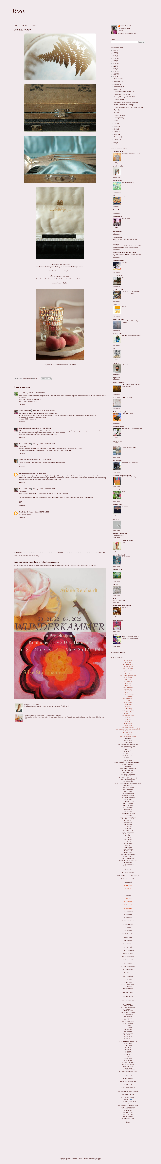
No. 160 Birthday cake (128, 1020)
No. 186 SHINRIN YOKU (128, 1070)
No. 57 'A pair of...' (127, 764)
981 (123, 277)
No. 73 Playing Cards (128, 795)
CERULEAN (117, 304)
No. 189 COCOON (128, 1078)
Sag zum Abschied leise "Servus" (131, 335)
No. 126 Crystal (128, 918)
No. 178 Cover (128, 1055)
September (117, 87)
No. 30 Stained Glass (128, 716)
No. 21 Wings (126, 698)
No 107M (128, 860)
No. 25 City (128, 706)
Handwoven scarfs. (118, 535)
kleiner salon (117, 490)
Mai (115, 129)
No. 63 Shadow (128, 776)
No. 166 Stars (128, 1031)
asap (123, 491)
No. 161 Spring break (128, 1021)
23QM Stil (116, 244)
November (117, 81)
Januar (116, 139)
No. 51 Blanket (128, 752)
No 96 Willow (128, 839)
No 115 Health (128, 882)
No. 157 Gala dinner (128, 1014)
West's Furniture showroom (130, 462)
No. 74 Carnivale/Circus (128, 797)
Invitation (116, 112)
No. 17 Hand (128, 691)
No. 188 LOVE (128, 1075)
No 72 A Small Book (128, 793)
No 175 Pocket (128, 1049)
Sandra (21, 473)
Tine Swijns (22, 512)
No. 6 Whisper (128, 670)
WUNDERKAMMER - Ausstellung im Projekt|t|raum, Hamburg (36, 562)
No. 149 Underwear (128, 988)
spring (124, 306)
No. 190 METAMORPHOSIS (128, 1081)
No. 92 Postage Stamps (128, 832)
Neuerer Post (18, 552)
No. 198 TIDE (128, 1103)
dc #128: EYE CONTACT (31, 704)
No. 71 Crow (128, 791)
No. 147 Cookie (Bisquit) (128, 984)
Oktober (117, 84)
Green (116, 120)
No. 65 (123, 779)
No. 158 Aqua (128, 1016)
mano (21, 393)
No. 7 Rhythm (128, 672)
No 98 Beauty (128, 843)
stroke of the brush (119, 555)
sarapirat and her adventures (122, 605)
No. (132, 698)
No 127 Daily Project (128, 921)
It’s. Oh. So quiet (117, 441)
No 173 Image (128, 1045)
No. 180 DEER (128, 1058)
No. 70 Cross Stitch (128, 789)
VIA (114, 348)
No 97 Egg (128, 841)
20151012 (125, 506)
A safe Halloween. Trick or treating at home (125, 239)
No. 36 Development (128, 727)
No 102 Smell (128, 851)
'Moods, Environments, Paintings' (124, 105)
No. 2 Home (128, 662)
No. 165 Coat (128, 1029)
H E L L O (125, 364)
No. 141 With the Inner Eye (128, 966)
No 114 (123, 879)
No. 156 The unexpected (128, 1012)
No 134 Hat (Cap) (128, 944)
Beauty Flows (117, 180)
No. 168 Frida (128, 1035)
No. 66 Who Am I (128, 781)
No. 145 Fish (128, 979)
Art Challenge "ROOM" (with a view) (132, 428)
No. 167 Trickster (128, 1033)
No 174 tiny (128, 1047)
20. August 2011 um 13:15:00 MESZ (44, 444)
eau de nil (116, 519)
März (116, 134)
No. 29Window (128, 714)
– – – (114, 211)
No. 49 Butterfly (128, 748)
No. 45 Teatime (128, 740)
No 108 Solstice (128, 862)
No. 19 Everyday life (128, 695)
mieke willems (117, 216)
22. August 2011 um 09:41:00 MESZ (35, 473)
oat (114, 195)
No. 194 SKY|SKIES (128, 1094)
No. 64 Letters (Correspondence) (128, 778)
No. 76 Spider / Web (128, 801)
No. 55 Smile (128, 760)
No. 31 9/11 (128, 717)
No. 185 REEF (128, 1068)
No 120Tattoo (128, 898)
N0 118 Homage (128, 892)
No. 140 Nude (128, 963)
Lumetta (115, 584)
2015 (114, 66)
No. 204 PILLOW (128, 1114)
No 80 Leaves (128, 809)
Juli (115, 124)
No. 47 (120, 744)
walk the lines (117, 504)
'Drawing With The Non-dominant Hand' (130, 783)
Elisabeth (71, 364)
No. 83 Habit (128, 815)
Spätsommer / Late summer (122, 94)
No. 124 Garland (128, 911)
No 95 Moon (128, 838)
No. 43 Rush (132, 736)
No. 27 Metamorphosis (128, 710)
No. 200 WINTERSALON (128, 1107)
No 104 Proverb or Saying (128, 854)
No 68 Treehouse (128, 785)
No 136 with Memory (128, 950)
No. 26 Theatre (128, 708)
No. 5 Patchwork (128, 668)
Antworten (22, 404)
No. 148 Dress (128, 986)
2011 (114, 76)
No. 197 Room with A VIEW (128, 1101)
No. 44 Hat (128, 738)
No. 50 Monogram (128, 750)
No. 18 (127, 693)
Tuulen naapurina (118, 383)
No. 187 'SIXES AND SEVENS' (128, 1072)
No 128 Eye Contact (128, 924)
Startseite (60, 552)
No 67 (117, 783)
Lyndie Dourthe (118, 166)
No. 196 (128, 1099)
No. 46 (126, 742)
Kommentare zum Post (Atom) (30, 556)
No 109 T (125, 864)
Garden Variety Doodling (129, 477)
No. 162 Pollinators (128, 1023)
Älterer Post (101, 552)
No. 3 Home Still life (128, 664)
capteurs (115, 232)
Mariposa (124, 197)
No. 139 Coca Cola (128, 960)
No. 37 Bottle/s (120, 729)
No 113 (119, 875)
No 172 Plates (128, 1043)
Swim (130, 799)
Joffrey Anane (126, 218)
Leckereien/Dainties (120, 115)
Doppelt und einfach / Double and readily (126, 102)
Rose (18, 10)
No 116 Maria (128, 885)
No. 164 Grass (128, 1027)
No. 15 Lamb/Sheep (128, 687)
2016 (114, 63)
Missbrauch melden (118, 652)
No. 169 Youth (128, 1037)
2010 (114, 143)
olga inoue (116, 378)
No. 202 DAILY (128, 1111)
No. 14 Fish (128, 685)
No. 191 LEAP (128, 1085)
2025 (114, 50)
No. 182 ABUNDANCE (128, 1062)
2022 (114, 55)
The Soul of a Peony (119, 600)
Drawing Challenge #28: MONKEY (124, 97)
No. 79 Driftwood (128, 807)
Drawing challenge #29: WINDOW (124, 91)
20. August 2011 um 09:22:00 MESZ (40, 428)
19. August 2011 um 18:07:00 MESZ (34, 393)
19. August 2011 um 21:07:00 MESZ (44, 410)
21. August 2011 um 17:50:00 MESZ (40, 459)
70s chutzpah (117, 460)
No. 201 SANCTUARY (128, 1109)
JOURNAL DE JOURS (120, 534)
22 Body (128, 700)
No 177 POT (128, 1053)
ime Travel (130, 864)
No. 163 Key (128, 1025)
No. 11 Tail (128, 679)
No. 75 (126, 799)
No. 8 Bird (128, 674)
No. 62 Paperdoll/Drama (128, 774)
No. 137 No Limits (128, 953)
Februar (116, 137)
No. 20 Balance (128, 696)
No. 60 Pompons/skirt (128, 770)
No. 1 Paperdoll (128, 660)
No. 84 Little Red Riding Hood (128, 817)
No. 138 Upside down (128, 957)
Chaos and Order (130, 879)
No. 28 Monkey (128, 712)
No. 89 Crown (128, 826)
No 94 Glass (128, 836)
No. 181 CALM (128, 1060)
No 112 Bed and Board (128, 872)
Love (130, 693)
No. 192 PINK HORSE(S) (128, 1088)
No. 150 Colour (128, 992)
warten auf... (125, 622)
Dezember (117, 79)
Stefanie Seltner (118, 334)
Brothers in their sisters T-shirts (131, 153)
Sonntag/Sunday (119, 118)
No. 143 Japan (128, 973)
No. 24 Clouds (128, 704)
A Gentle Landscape (128, 182)
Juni (115, 126)
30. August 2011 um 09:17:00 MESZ (38, 512)
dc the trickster (126, 556)
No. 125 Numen (128, 914)
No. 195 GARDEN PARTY (128, 1097)
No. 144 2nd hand (128, 976)
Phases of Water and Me (129, 447)
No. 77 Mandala (128, 803)
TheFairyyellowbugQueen (121, 412)
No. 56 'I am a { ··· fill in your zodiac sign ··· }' (128, 762)
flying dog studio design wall (122, 475)
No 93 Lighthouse (128, 834)
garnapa (115, 635)
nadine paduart (24, 459)
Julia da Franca (24, 428)
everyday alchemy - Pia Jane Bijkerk (124, 252)
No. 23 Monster (128, 702)
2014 (114, 69)
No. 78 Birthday (128, 805)
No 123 (128, 908)
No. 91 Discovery (128, 830)
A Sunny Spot (117, 570)
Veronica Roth (117, 237)
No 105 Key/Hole (128, 856)
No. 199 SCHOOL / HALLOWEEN (128, 1105)
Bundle (130, 742)
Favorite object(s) (130, 779)
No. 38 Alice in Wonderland (132, 729)
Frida (123, 542)
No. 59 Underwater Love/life (128, 768)
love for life (125, 607)
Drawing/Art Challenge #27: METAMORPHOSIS (128, 107)
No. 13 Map (128, 683)
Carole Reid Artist (118, 319)
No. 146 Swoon (128, 982)
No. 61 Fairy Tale (128, 772)
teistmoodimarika (118, 261)
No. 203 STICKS (128, 1112)
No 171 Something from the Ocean (128, 1041)
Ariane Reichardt (24, 410)
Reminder (117, 110)
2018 (114, 58)
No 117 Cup (128, 888)
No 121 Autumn (128, 901)
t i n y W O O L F (118, 275)
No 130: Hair (127, 930)
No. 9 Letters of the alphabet (128, 676)
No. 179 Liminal (128, 1057)
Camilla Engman (118, 151)
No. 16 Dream (128, 689)
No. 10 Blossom (128, 677)
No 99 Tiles (128, 845)
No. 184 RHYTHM (128, 1066)
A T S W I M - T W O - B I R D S (122, 397)
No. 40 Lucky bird (128, 733)
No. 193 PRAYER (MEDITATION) (128, 1091)
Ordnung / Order (119, 99)
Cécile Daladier (118, 231)
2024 (114, 53)
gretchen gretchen (119, 290)
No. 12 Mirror (128, 681)
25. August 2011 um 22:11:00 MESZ (44, 489)
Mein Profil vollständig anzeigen (127, 33)
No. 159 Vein (127, 1018)
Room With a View (127, 413)
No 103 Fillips (128, 853)
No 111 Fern (128, 869)
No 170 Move (128, 1039)
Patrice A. (116, 363)
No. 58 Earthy (128, 766)
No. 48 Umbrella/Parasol (128, 746)
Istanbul (124, 262)
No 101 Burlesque (128, 849)
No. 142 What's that (128, 970)
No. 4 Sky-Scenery (128, 666)
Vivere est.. (116, 446)
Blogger (98, 1159)
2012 (114, 74)
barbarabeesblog (118, 426)
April (115, 131)
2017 (114, 61)
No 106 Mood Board (128, 858)
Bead (130, 828)
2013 (114, 71)
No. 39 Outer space (128, 731)
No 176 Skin (128, 1051)
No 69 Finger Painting (128, 787)
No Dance (128, 847)
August (116, 89)
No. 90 (127, 828)
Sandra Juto (117, 210)
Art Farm (116, 599)
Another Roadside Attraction (130, 744)
